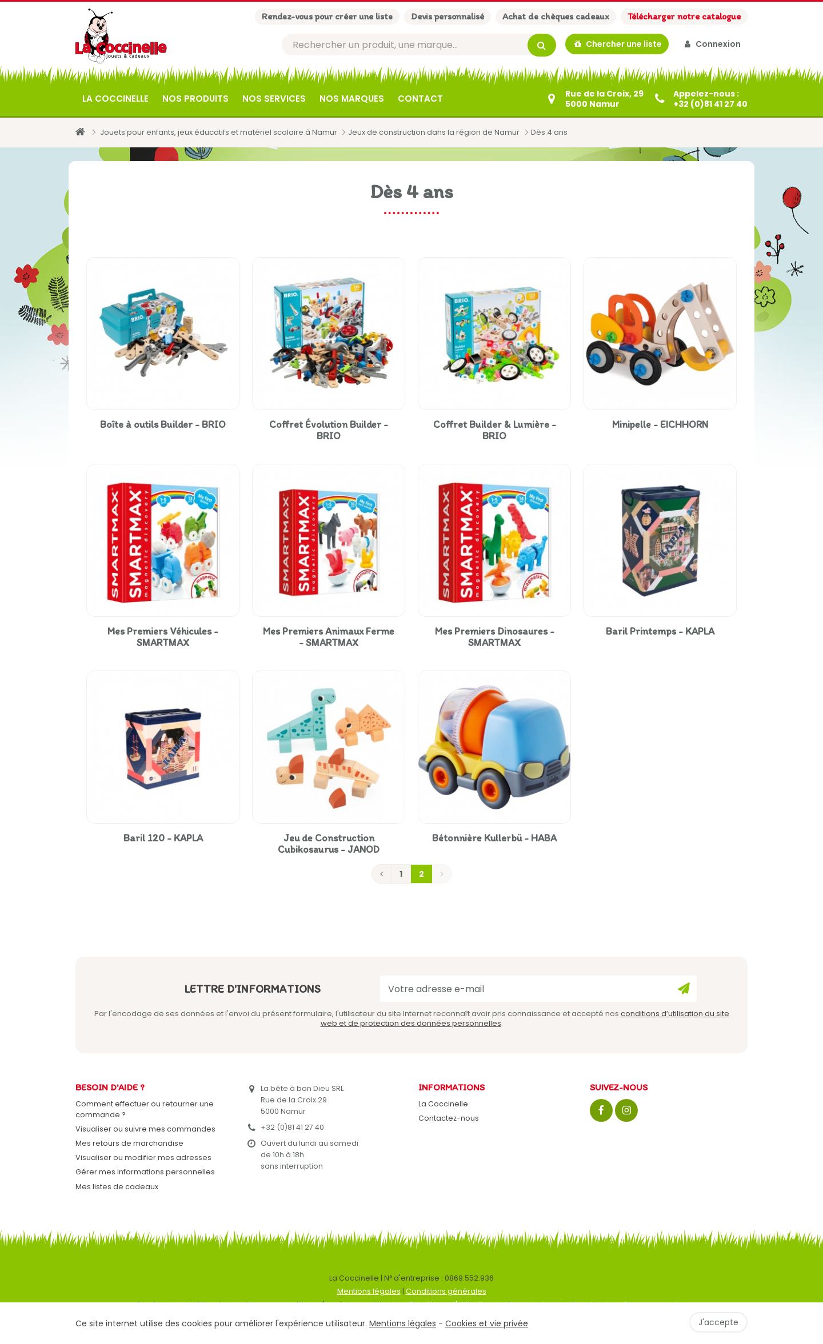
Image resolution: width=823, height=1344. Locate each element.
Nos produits (195, 99)
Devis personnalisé (447, 16)
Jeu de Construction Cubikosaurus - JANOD (328, 843)
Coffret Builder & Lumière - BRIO (494, 430)
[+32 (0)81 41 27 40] (700, 99)
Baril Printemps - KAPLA (660, 631)
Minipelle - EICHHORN (660, 424)
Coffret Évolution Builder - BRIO (328, 430)
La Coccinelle (115, 99)
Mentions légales (369, 1291)
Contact (420, 99)
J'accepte (718, 1322)
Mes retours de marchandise (129, 1143)
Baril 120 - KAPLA (163, 838)
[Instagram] (626, 1110)
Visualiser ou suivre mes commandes (145, 1129)
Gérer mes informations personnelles (145, 1172)
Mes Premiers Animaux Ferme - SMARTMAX (328, 636)
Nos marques (351, 99)
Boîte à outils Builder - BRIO (163, 424)
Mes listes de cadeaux (116, 1186)
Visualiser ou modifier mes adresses (143, 1157)
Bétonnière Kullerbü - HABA (494, 838)
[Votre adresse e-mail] (538, 988)
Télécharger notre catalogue (684, 16)
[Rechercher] (419, 45)
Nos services (274, 99)
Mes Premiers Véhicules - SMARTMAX (162, 636)
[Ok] (683, 988)
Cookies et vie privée (486, 1323)
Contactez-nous (448, 1118)
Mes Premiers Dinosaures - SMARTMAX (494, 636)
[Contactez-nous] (594, 99)
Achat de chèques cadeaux (555, 16)
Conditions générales (446, 1291)
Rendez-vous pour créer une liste (327, 16)
